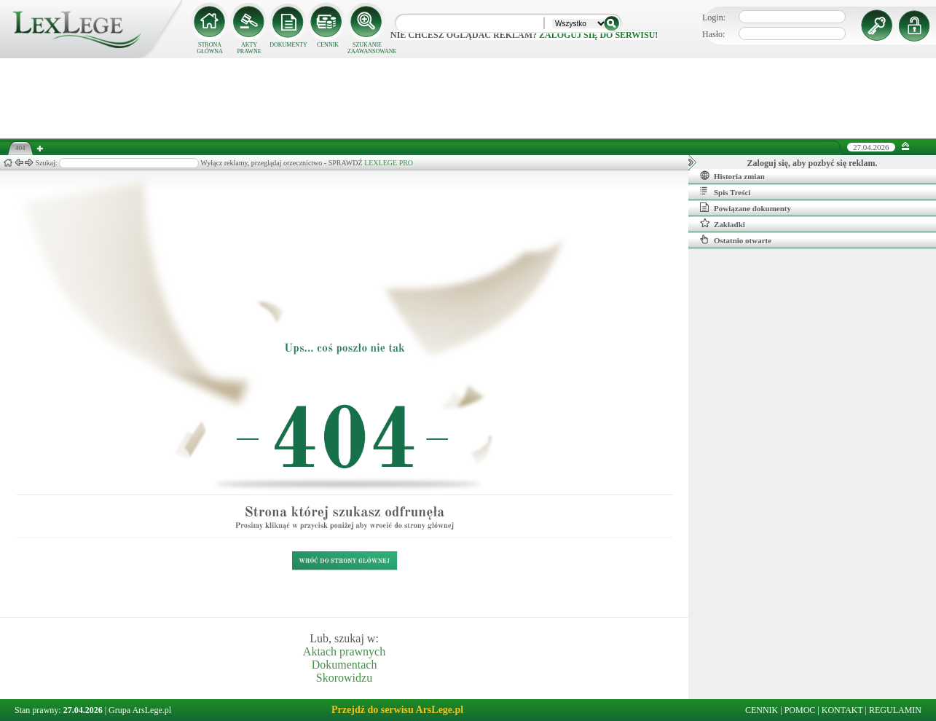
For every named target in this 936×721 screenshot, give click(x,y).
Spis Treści (725, 191)
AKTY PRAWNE (249, 48)
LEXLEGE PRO (388, 163)
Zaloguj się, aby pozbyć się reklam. (812, 163)
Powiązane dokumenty (745, 207)
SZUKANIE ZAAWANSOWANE (367, 48)
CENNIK (328, 45)
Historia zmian (732, 175)
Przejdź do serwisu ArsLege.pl (397, 709)
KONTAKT (842, 710)
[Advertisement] (468, 98)
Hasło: (713, 34)
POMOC (800, 710)
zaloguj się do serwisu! (598, 35)
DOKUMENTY (288, 45)
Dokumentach (344, 664)
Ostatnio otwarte (735, 240)
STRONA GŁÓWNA (210, 48)
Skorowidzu (344, 677)
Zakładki (722, 223)
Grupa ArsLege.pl (140, 710)
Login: (713, 17)
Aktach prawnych (344, 651)
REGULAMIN (895, 710)
